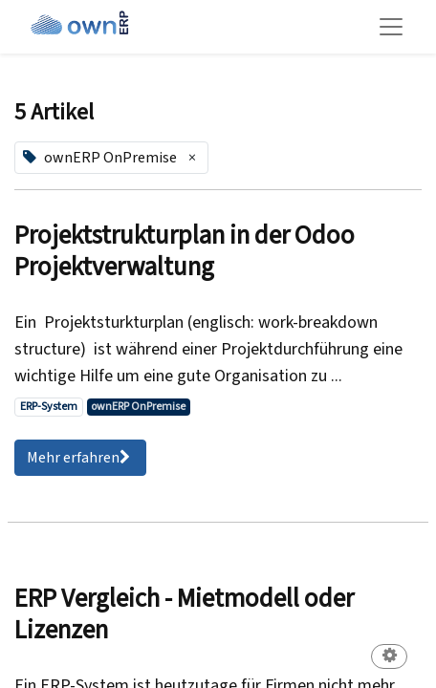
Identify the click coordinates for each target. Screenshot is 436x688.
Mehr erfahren (80, 457)
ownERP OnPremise (138, 406)
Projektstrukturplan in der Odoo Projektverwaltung (184, 252)
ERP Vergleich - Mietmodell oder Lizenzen (184, 615)
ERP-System (48, 406)
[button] (389, 658)
